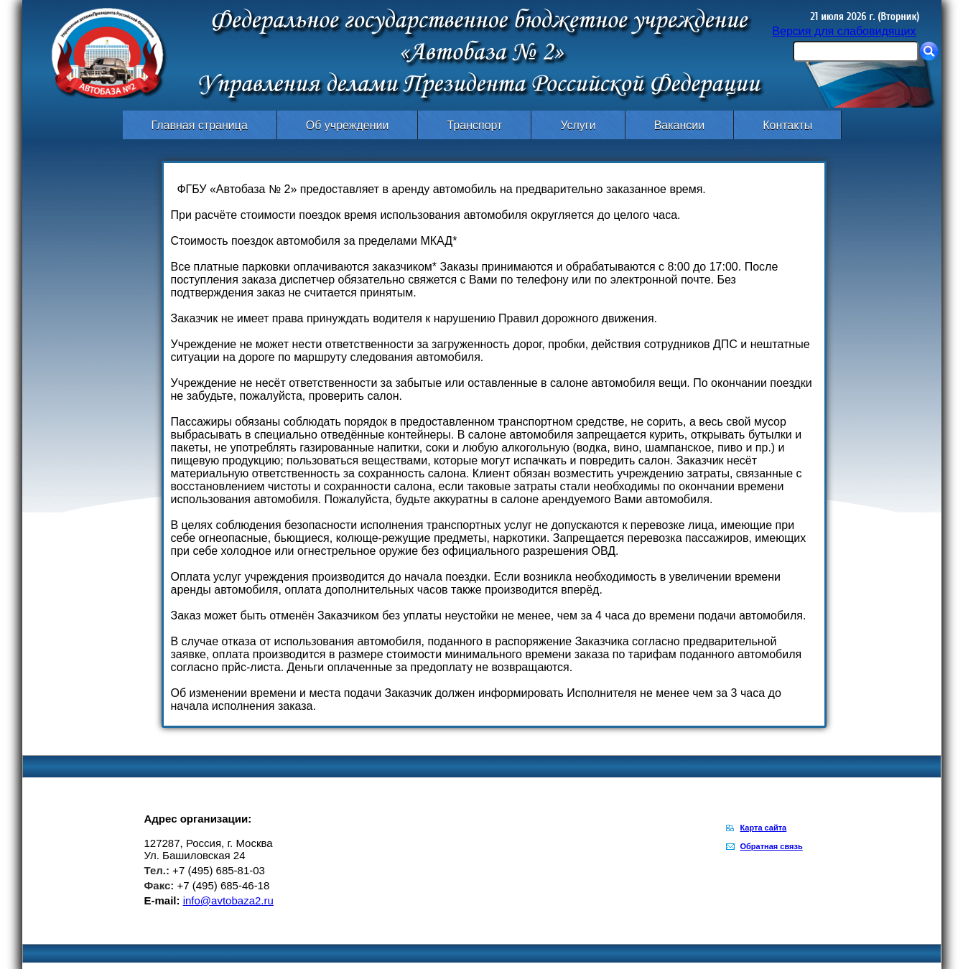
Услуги (577, 125)
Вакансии (679, 125)
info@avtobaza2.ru (228, 900)
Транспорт (474, 125)
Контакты (787, 125)
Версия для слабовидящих (844, 31)
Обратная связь (771, 846)
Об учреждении (347, 125)
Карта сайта (763, 827)
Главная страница (200, 125)
